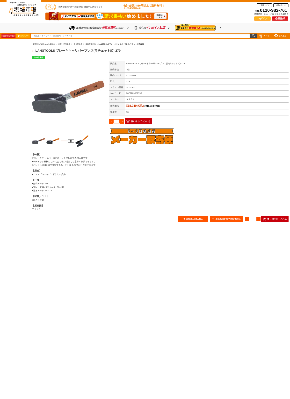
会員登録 (280, 18)
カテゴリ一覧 (8, 36)
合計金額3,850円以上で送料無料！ (144, 6)
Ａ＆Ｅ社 (130, 99)
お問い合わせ (281, 5)
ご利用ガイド (264, 5)
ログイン (262, 18)
